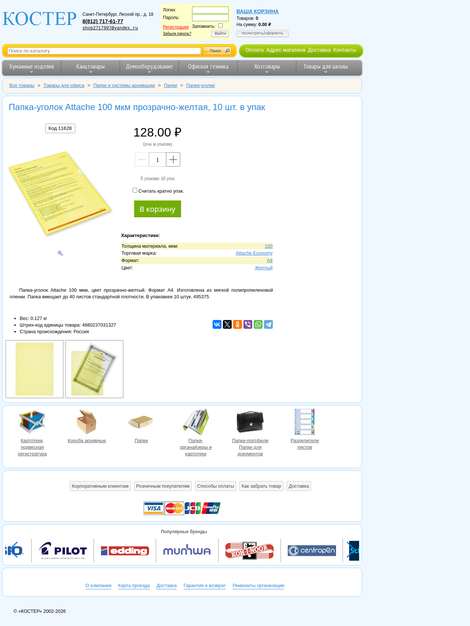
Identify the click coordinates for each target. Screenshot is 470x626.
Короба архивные (86, 422)
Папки (141, 422)
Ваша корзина (257, 11)
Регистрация (176, 27)
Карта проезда (134, 585)
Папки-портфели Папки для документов (250, 422)
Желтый (263, 267)
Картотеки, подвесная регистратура (32, 422)
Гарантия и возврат (205, 585)
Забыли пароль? (177, 34)
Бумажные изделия (32, 68)
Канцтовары (90, 68)
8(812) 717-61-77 (102, 21)
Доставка (319, 50)
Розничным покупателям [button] (163, 486)
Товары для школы (325, 68)
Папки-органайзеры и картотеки (196, 422)
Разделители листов (305, 422)
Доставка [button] (299, 486)
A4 (270, 260)
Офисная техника (208, 68)
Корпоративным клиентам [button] (100, 486)
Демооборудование (149, 68)
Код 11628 (60, 128)
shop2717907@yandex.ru (110, 28)
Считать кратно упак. (158, 191)
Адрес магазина (285, 50)
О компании (99, 585)
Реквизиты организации (258, 585)
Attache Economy (254, 253)
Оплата (254, 50)
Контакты (344, 50)
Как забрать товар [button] (261, 486)
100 (268, 246)
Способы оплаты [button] (215, 486)
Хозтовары (267, 68)
